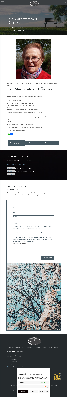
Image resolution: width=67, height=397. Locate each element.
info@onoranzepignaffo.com (18, 366)
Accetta (23, 391)
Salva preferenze (43, 391)
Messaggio (15, 223)
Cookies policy (30, 395)
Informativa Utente (54, 393)
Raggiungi (11, 168)
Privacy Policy (37, 395)
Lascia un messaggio (15, 142)
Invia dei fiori (33, 143)
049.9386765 (14, 359)
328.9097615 (14, 361)
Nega (33, 391)
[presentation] (24, 251)
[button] (48, 370)
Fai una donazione (50, 143)
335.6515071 (14, 364)
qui (16, 243)
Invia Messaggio (47, 257)
